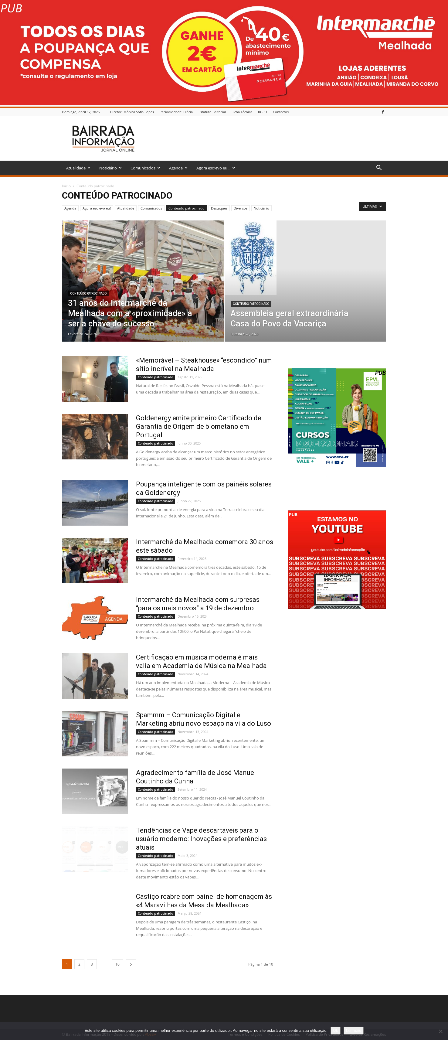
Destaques (219, 208)
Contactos (281, 112)
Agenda (178, 168)
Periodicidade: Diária (176, 112)
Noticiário (110, 168)
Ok (335, 1030)
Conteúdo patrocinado (186, 208)
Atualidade (78, 168)
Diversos (240, 208)
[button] (379, 168)
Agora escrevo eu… (215, 168)
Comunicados (145, 168)
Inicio (66, 186)
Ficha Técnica (242, 112)
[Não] (440, 1031)
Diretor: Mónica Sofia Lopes (132, 112)
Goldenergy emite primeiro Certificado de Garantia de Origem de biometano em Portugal (198, 426)
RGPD (262, 112)
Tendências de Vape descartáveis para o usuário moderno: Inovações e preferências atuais (201, 839)
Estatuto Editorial (212, 112)
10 (117, 964)
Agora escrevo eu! (97, 208)
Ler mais (353, 1030)
